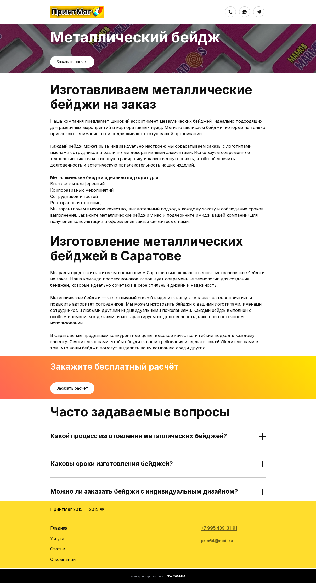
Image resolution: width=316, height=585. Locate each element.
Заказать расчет (74, 62)
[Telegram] (258, 11)
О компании (63, 561)
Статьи (57, 550)
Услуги (57, 540)
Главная (58, 529)
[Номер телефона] (230, 11)
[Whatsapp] (244, 11)
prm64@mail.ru (217, 542)
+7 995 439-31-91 (219, 529)
